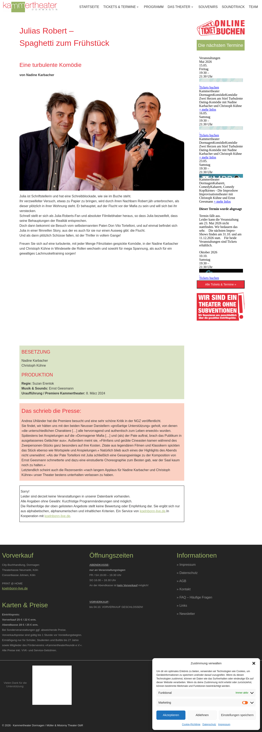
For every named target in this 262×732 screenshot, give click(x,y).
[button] (254, 663)
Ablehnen (202, 715)
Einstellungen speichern (237, 715)
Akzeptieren (171, 715)
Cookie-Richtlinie (191, 724)
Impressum (224, 724)
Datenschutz (209, 724)
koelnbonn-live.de (152, 511)
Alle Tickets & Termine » (220, 284)
